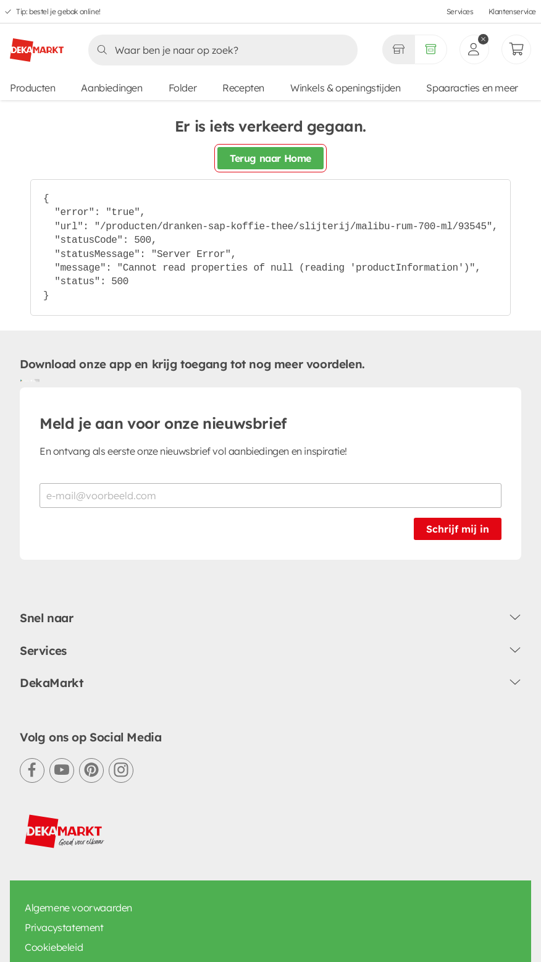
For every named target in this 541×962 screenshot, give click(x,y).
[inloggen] (474, 49)
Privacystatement (64, 927)
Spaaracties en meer (472, 88)
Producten (32, 88)
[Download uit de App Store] (35, 380)
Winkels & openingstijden (345, 88)
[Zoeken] (219, 50)
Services (460, 11)
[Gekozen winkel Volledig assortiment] (398, 49)
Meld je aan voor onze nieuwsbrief (163, 423)
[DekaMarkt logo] (37, 45)
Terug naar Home (270, 158)
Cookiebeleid (54, 947)
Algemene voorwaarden (78, 907)
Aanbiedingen (111, 88)
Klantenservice (512, 11)
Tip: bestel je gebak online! (58, 11)
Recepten (243, 88)
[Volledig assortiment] (430, 49)
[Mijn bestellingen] (516, 49)
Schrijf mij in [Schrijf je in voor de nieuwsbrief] (457, 529)
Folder (183, 88)
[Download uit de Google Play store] (25, 380)
